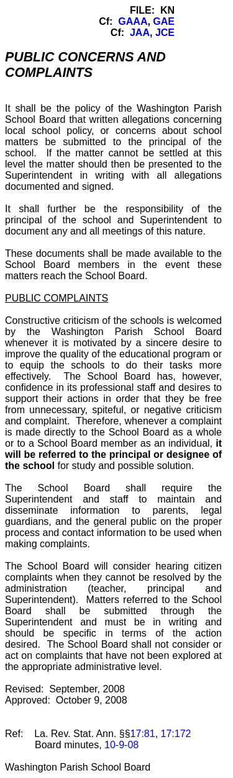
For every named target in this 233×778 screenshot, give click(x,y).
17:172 (176, 733)
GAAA (132, 21)
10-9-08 (121, 745)
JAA (140, 32)
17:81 (142, 733)
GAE (164, 21)
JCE (165, 32)
